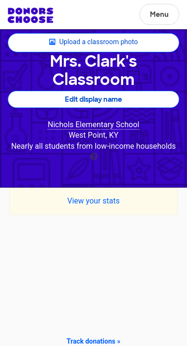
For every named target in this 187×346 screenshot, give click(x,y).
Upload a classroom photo (93, 42)
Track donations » (94, 341)
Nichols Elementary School (93, 124)
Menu (159, 14)
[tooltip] (93, 155)
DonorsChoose (30, 15)
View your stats (93, 200)
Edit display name (93, 99)
